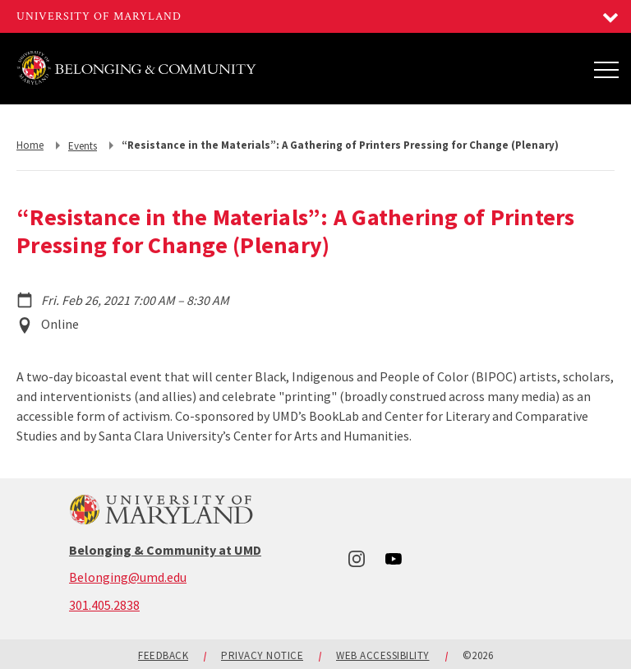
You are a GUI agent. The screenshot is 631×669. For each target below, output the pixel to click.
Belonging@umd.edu (128, 577)
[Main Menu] (606, 69)
